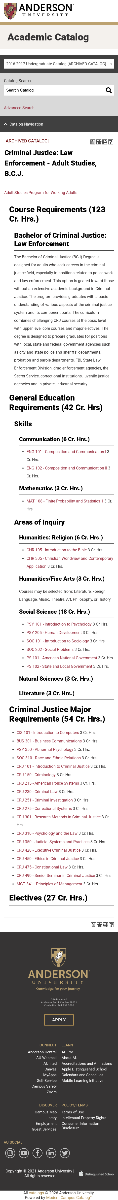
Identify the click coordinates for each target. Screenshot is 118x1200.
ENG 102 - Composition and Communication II (67, 468)
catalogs (36, 1193)
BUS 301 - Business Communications (49, 741)
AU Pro (67, 1052)
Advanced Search (19, 107)
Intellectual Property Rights (84, 1118)
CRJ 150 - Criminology (36, 774)
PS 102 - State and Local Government (59, 666)
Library (51, 1118)
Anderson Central (42, 1052)
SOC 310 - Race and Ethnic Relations (49, 758)
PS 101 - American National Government (62, 658)
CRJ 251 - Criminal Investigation (45, 800)
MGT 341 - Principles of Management (49, 884)
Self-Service (47, 1080)
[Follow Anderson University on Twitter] (65, 1153)
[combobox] (59, 64)
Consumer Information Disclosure (80, 1125)
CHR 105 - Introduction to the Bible (57, 550)
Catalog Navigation (26, 124)
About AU (70, 1058)
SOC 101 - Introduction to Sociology (58, 641)
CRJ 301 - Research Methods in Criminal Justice (59, 817)
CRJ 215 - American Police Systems (48, 783)
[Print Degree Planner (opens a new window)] (92, 141)
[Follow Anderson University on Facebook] (37, 1153)
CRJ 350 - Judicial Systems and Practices (53, 841)
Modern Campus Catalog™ (69, 1197)
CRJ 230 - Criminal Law (37, 791)
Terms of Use (73, 1112)
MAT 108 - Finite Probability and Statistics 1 (65, 501)
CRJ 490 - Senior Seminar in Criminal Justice (56, 875)
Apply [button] (59, 1019)
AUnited (50, 1063)
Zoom (52, 1092)
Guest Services (44, 1129)
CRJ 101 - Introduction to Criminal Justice (53, 766)
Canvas (50, 1069)
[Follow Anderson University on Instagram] (10, 1153)
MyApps (50, 1075)
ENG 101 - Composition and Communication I (66, 451)
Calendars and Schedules (82, 1075)
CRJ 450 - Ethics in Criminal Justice (48, 858)
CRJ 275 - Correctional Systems (44, 808)
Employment (46, 1123)
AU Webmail (46, 1058)
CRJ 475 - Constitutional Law (42, 867)
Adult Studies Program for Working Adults (40, 192)
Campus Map (46, 1112)
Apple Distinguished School (84, 1069)
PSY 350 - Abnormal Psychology (45, 749)
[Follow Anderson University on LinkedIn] (51, 1153)
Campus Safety (44, 1086)
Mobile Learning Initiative (82, 1080)
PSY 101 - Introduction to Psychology (59, 624)
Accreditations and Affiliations (87, 1063)
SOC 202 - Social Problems (50, 649)
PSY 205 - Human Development (54, 632)
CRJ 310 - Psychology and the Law (47, 833)
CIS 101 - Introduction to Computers (48, 732)
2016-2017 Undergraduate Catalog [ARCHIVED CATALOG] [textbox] (56, 64)
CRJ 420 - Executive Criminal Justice (48, 850)
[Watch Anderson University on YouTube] (24, 1153)
